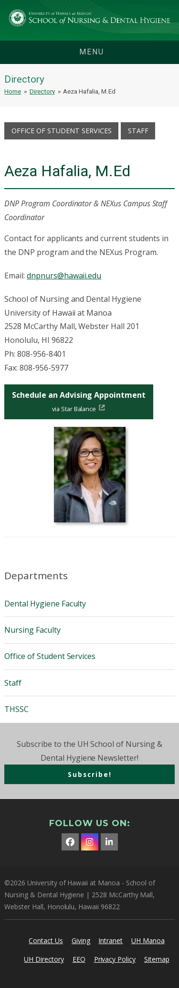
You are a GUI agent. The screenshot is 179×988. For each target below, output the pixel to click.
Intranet (110, 940)
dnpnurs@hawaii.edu (64, 275)
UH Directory (43, 959)
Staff (138, 130)
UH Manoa (148, 940)
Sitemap (156, 959)
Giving (81, 940)
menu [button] (91, 51)
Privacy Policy (115, 959)
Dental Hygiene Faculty (45, 603)
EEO (79, 959)
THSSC (16, 709)
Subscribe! (90, 774)
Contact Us (46, 940)
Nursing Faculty (32, 630)
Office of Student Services (61, 130)
